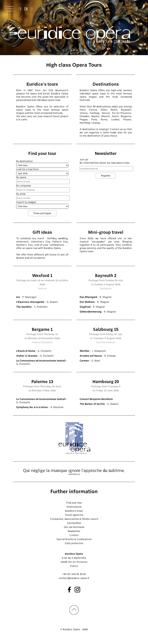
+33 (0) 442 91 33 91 (74, 574)
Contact (74, 535)
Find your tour (74, 502)
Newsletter (74, 531)
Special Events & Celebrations (74, 539)
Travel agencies (74, 514)
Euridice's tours (74, 510)
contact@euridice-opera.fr (74, 578)
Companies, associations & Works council (74, 519)
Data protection (74, 543)
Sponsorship (74, 523)
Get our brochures (74, 527)
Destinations (74, 506)
